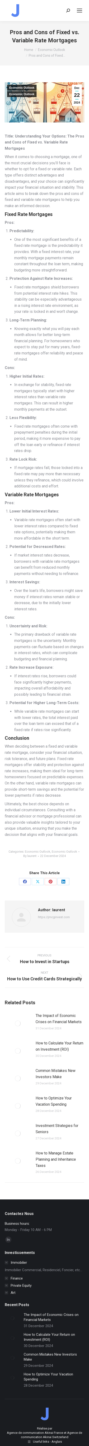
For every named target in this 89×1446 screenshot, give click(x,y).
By (30, 856)
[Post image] (18, 1023)
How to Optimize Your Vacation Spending (54, 1101)
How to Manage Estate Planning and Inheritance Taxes (56, 1159)
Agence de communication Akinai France (35, 1433)
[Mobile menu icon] (79, 10)
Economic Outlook (21, 87)
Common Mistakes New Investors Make (55, 1073)
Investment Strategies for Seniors (57, 1128)
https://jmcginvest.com (54, 917)
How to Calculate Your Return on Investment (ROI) (59, 1046)
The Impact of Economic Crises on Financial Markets (59, 1018)
